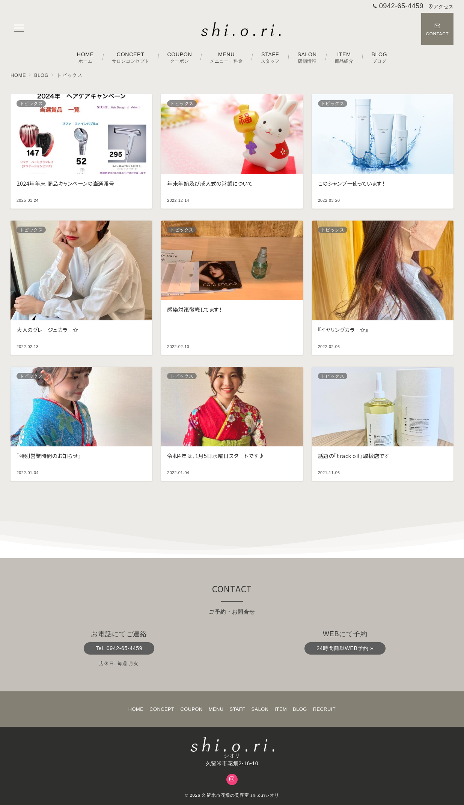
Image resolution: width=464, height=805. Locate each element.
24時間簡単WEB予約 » (344, 648)
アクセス (440, 6)
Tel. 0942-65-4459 (119, 648)
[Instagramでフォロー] (232, 779)
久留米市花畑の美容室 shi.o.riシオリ (240, 795)
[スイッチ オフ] (437, 29)
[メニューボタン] (19, 29)
